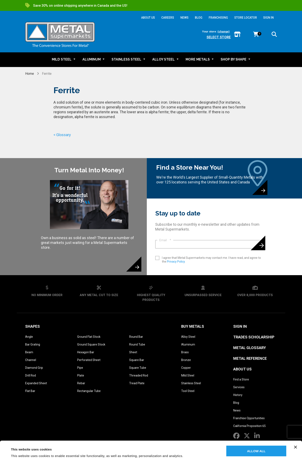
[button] (274, 35)
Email (165, 240)
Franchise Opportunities (249, 418)
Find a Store (241, 379)
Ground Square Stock (91, 344)
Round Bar (136, 336)
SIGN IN (268, 17)
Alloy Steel (188, 336)
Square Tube (137, 367)
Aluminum (188, 344)
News (237, 410)
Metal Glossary (249, 348)
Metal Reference (250, 358)
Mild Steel (187, 375)
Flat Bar (30, 391)
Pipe (80, 367)
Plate (80, 375)
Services (239, 387)
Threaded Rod (138, 375)
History (237, 395)
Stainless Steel (191, 383)
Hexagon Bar (85, 352)
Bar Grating (32, 344)
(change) (223, 31)
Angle (29, 336)
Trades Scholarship (253, 337)
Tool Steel (187, 391)
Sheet (133, 352)
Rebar (81, 383)
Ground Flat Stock (88, 336)
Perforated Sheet (88, 360)
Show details (20, 451)
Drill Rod (30, 375)
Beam (29, 352)
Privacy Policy (176, 261)
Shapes (32, 326)
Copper (186, 367)
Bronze (186, 360)
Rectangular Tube (89, 391)
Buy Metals (192, 326)
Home (30, 74)
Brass (185, 352)
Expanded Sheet (36, 383)
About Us (242, 369)
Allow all (256, 434)
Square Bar (136, 360)
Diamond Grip (34, 367)
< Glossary (62, 135)
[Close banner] (295, 430)
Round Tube (137, 344)
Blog (236, 402)
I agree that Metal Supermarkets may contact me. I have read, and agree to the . (211, 259)
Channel (30, 360)
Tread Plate (136, 383)
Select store (219, 37)
